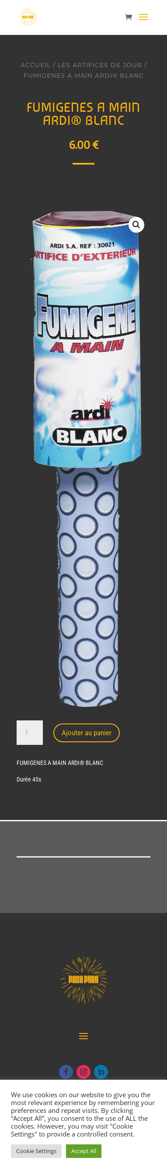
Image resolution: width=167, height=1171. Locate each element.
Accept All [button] (83, 1151)
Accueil (36, 65)
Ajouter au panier (86, 732)
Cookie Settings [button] (36, 1151)
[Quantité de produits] (30, 732)
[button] (136, 225)
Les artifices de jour (100, 65)
